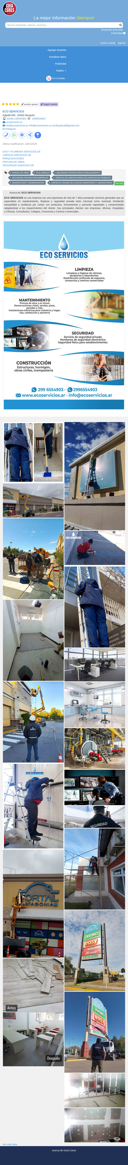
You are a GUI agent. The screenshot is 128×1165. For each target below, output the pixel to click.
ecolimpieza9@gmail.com (66, 125)
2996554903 (38, 118)
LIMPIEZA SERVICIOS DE (17, 155)
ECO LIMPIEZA (42, 173)
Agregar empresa (57, 50)
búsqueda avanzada (112, 29)
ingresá (121, 43)
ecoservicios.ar (14, 122)
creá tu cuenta (108, 43)
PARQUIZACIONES (13, 158)
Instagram (10, 129)
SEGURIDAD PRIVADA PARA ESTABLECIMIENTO (78, 173)
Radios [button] (61, 70)
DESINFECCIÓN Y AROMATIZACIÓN (28, 183)
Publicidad (118, 33)
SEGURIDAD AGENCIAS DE (18, 165)
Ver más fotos (10, 1144)
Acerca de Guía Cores (64, 1150)
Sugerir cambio (49, 104)
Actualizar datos (57, 56)
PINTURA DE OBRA (14, 162)
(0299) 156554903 (16, 118)
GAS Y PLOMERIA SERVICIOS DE (22, 151)
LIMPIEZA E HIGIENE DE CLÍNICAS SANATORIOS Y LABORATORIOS (81, 183)
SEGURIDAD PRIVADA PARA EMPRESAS (30, 178)
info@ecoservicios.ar (17, 125)
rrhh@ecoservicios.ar (40, 125)
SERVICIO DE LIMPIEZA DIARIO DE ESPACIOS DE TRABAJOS (82, 178)
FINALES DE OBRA (20, 173)
